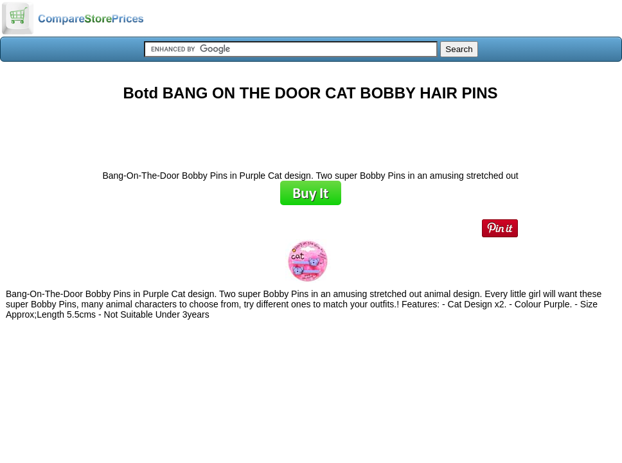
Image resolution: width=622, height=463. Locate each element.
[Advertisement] (310, 131)
